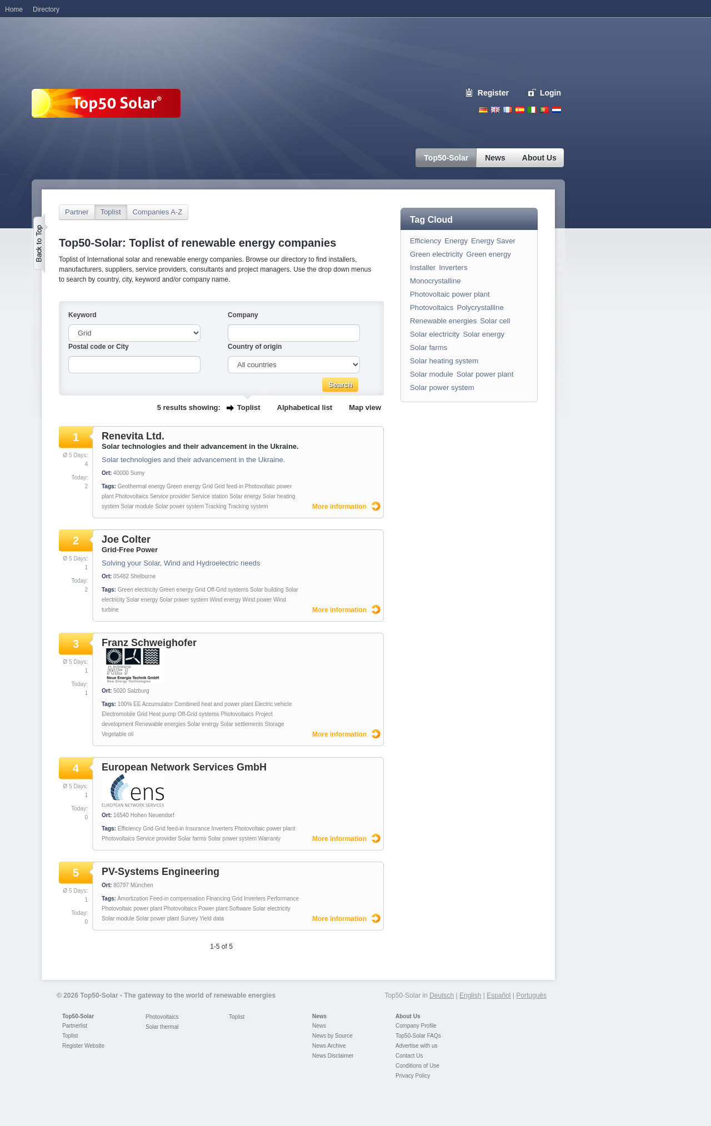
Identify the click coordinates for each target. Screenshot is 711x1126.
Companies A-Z (158, 212)
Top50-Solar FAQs (418, 1036)
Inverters (222, 828)
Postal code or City (98, 347)
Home (14, 9)
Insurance (198, 828)
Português (531, 995)
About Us (407, 1016)
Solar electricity (272, 908)
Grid (207, 486)
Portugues (544, 110)
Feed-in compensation (177, 898)
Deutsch (483, 110)
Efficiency (130, 828)
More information (339, 507)
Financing (218, 898)
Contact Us (409, 1056)
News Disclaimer (332, 1056)
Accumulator (157, 704)
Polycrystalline (480, 307)
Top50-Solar (78, 1016)
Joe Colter (126, 539)
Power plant (213, 908)
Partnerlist (74, 1026)
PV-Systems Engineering (160, 871)
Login (550, 92)
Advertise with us (416, 1046)
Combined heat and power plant (213, 704)
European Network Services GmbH (184, 767)
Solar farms (192, 838)
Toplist (111, 212)
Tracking (216, 506)
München (142, 885)
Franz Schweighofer (149, 642)
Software (240, 908)
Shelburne (143, 576)
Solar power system (179, 506)
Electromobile (119, 714)
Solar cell (495, 321)
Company (243, 315)
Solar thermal (162, 1027)
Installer (422, 267)
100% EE (129, 704)
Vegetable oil (117, 734)
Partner (77, 212)
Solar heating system (444, 361)
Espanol (519, 110)
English (495, 110)
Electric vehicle (273, 704)
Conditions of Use (417, 1066)
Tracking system (248, 506)
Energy (456, 241)
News (319, 1016)
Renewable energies (160, 724)
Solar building (267, 590)
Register (493, 92)
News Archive (329, 1046)
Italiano (532, 110)
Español (498, 995)
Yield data (211, 918)
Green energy (184, 486)
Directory (46, 9)
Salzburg (138, 691)
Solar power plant (157, 918)
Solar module (137, 506)
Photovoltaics (131, 496)
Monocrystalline (435, 281)
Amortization (132, 898)
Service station (210, 496)
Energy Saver (493, 241)
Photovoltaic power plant (264, 828)
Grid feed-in (228, 486)
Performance (283, 898)
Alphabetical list (305, 407)
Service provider (170, 496)
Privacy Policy (412, 1076)
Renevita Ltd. (133, 436)
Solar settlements (241, 724)
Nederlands (556, 110)
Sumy (138, 473)
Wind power (257, 600)
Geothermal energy (142, 486)
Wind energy (225, 600)
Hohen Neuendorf (152, 815)
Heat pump (162, 714)
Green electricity (138, 590)
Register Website (83, 1046)
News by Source (332, 1036)
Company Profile (416, 1026)
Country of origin (255, 347)
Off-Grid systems (227, 590)
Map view (365, 407)
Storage (274, 724)
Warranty (269, 838)
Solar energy (245, 496)
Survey (189, 918)
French (507, 110)
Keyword (82, 315)
